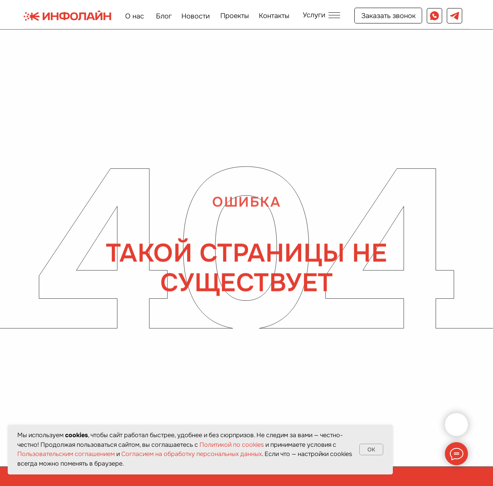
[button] (321, 15)
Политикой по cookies (232, 445)
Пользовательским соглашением (66, 454)
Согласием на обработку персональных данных (191, 454)
